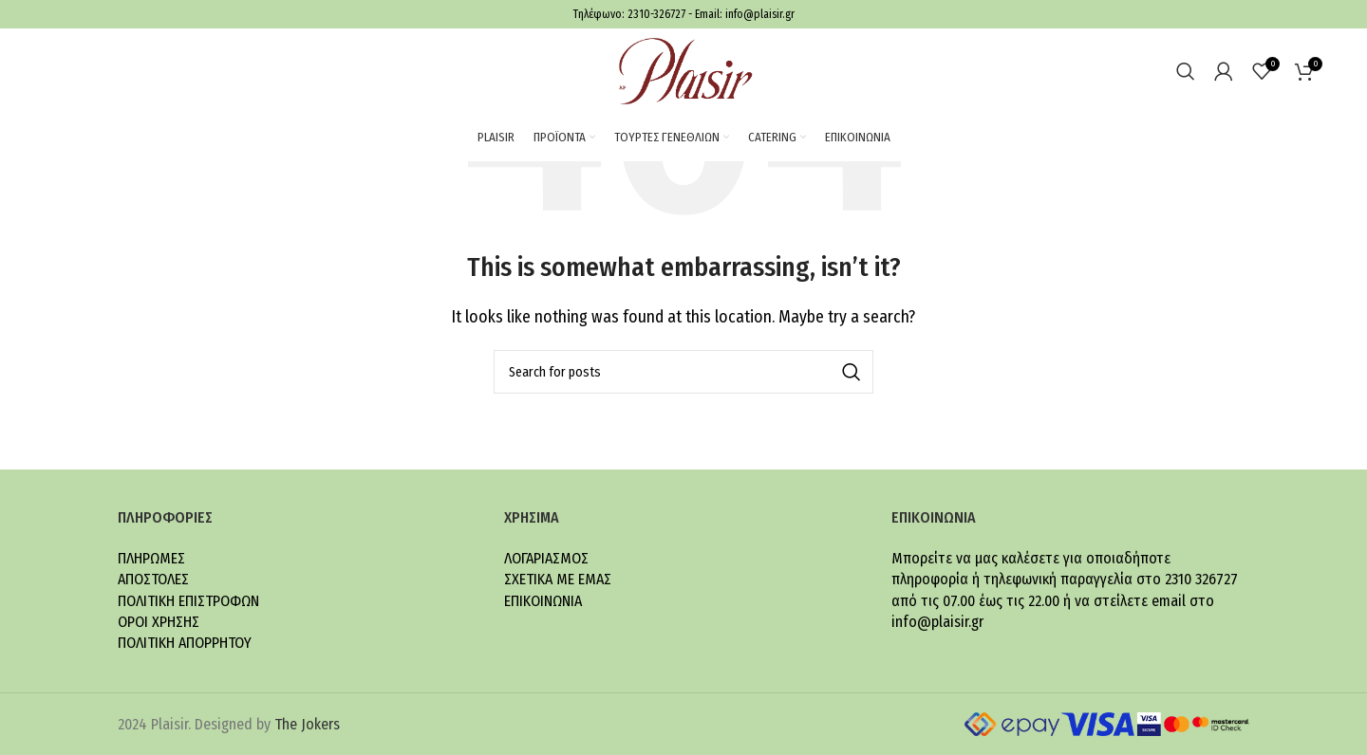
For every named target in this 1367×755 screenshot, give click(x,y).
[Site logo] (683, 70)
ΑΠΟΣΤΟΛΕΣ (153, 579)
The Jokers (307, 724)
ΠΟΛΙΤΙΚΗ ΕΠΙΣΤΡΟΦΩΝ (188, 601)
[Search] (1186, 71)
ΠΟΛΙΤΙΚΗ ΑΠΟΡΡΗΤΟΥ (185, 643)
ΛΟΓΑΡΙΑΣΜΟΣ (546, 558)
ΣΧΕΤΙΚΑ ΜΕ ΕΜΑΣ (557, 579)
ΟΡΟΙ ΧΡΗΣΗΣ (158, 622)
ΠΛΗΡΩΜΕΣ (151, 558)
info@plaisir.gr (760, 14)
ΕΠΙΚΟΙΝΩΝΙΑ (543, 601)
